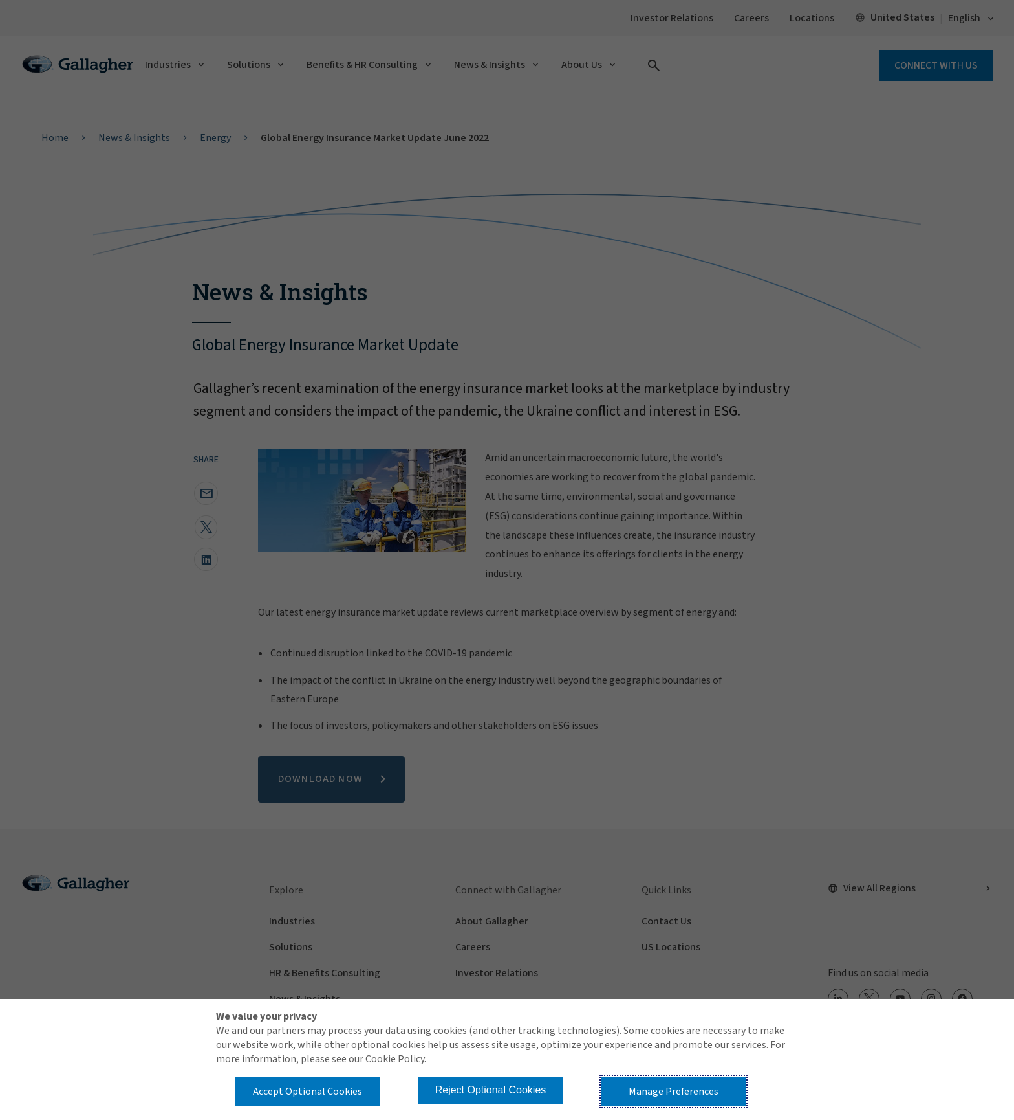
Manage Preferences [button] (673, 1091)
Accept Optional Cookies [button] (307, 1091)
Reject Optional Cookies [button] (490, 1089)
